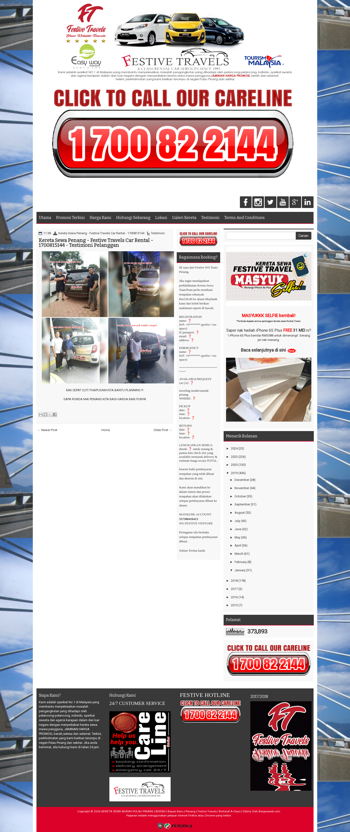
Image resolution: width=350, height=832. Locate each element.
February (241, 562)
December (242, 480)
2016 (234, 597)
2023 (234, 457)
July (237, 521)
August (240, 512)
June (238, 529)
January (240, 570)
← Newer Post (47, 430)
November (242, 488)
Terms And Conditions (244, 217)
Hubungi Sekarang (133, 217)
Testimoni (210, 217)
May (237, 537)
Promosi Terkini (70, 217)
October (240, 496)
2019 (234, 473)
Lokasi (161, 217)
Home (105, 430)
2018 (234, 580)
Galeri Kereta (184, 217)
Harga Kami (100, 217)
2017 (234, 589)
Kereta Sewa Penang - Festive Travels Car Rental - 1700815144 (101, 233)
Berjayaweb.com (269, 811)
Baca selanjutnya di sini (263, 350)
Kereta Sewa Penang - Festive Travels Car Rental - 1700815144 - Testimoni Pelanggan (96, 242)
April (238, 545)
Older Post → (163, 430)
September (242, 504)
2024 (234, 448)
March (239, 553)
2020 (234, 465)
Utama (45, 217)
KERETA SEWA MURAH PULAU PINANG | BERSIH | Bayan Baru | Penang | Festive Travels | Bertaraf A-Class (171, 811)
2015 (234, 605)
